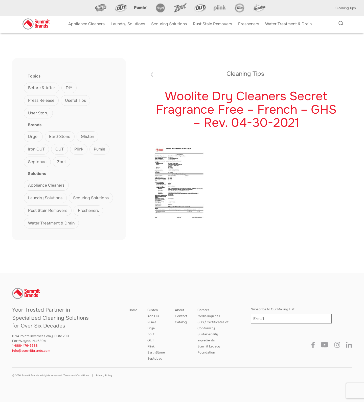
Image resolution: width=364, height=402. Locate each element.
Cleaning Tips (345, 8)
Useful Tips (75, 100)
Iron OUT (36, 149)
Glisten (87, 136)
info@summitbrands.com (31, 351)
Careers (203, 310)
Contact (181, 316)
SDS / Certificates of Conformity (213, 325)
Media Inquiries (208, 316)
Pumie (99, 149)
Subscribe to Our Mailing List (272, 309)
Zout (61, 161)
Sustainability (207, 334)
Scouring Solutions (91, 197)
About (179, 310)
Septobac (37, 161)
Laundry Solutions (45, 197)
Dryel (33, 136)
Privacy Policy (104, 375)
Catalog (181, 322)
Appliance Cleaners (46, 185)
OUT (59, 149)
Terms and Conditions (76, 375)
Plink (78, 149)
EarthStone (59, 136)
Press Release (41, 100)
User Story (38, 113)
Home (133, 310)
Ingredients (206, 340)
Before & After (41, 87)
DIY (69, 87)
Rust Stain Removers (47, 210)
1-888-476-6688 (25, 346)
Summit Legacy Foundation (208, 349)
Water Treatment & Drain (51, 223)
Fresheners (88, 210)
